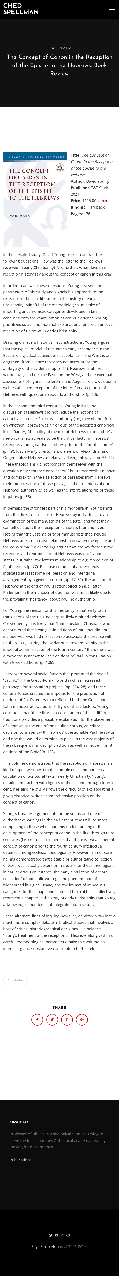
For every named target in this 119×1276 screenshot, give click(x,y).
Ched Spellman (21, 9)
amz (102, 200)
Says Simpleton (45, 1246)
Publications (21, 1159)
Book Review (59, 48)
